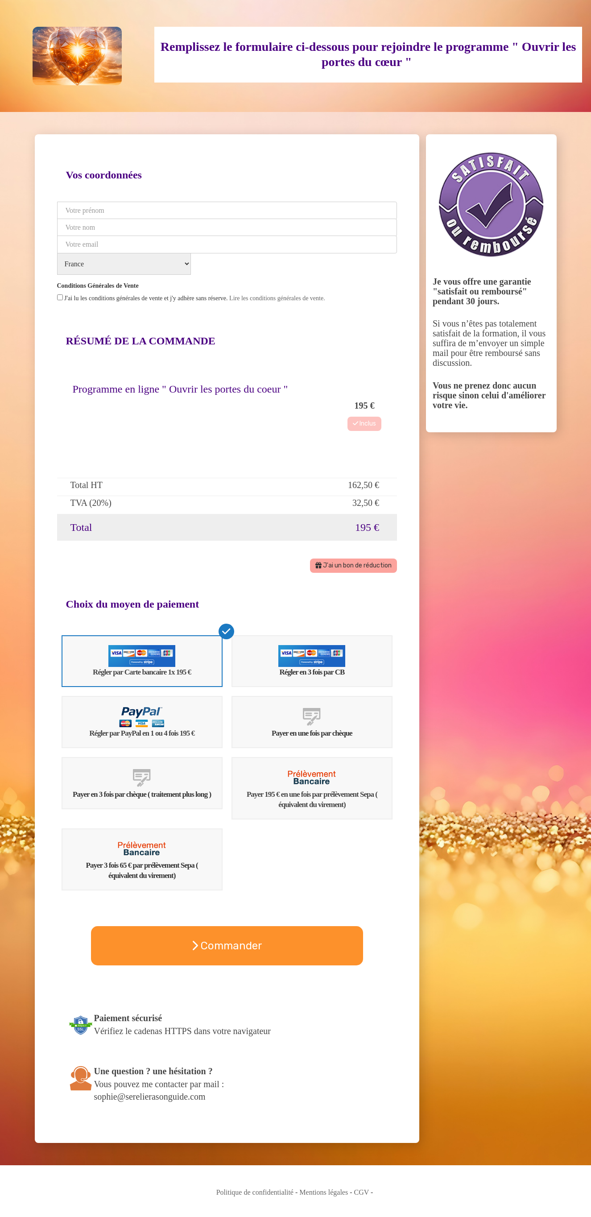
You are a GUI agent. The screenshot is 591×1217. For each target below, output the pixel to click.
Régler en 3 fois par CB (311, 661)
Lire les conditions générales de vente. (277, 298)
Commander (226, 946)
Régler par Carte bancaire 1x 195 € (142, 661)
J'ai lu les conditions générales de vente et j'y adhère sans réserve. (191, 298)
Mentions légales (323, 1192)
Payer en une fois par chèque (312, 721)
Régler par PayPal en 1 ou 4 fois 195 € (141, 721)
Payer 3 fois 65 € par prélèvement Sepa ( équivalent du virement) (142, 859)
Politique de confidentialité (254, 1192)
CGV (361, 1192)
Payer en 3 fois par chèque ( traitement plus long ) (142, 783)
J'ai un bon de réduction (353, 565)
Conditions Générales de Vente (98, 285)
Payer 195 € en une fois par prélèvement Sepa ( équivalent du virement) (312, 788)
